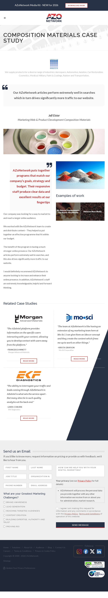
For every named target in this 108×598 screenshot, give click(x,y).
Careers (6, 557)
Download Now (76, 5)
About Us (28, 554)
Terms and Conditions (89, 520)
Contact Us (60, 554)
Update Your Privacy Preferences (19, 574)
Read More (28, 361)
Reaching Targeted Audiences (21, 517)
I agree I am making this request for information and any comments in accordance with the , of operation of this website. (79, 519)
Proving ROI (11, 533)
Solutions (16, 554)
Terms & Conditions (23, 557)
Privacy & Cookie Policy (45, 557)
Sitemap (7, 567)
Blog (50, 554)
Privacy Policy (84, 487)
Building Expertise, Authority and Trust (24, 527)
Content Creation (14, 522)
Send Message (80, 531)
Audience (40, 554)
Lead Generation (14, 513)
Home (6, 554)
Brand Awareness (15, 509)
